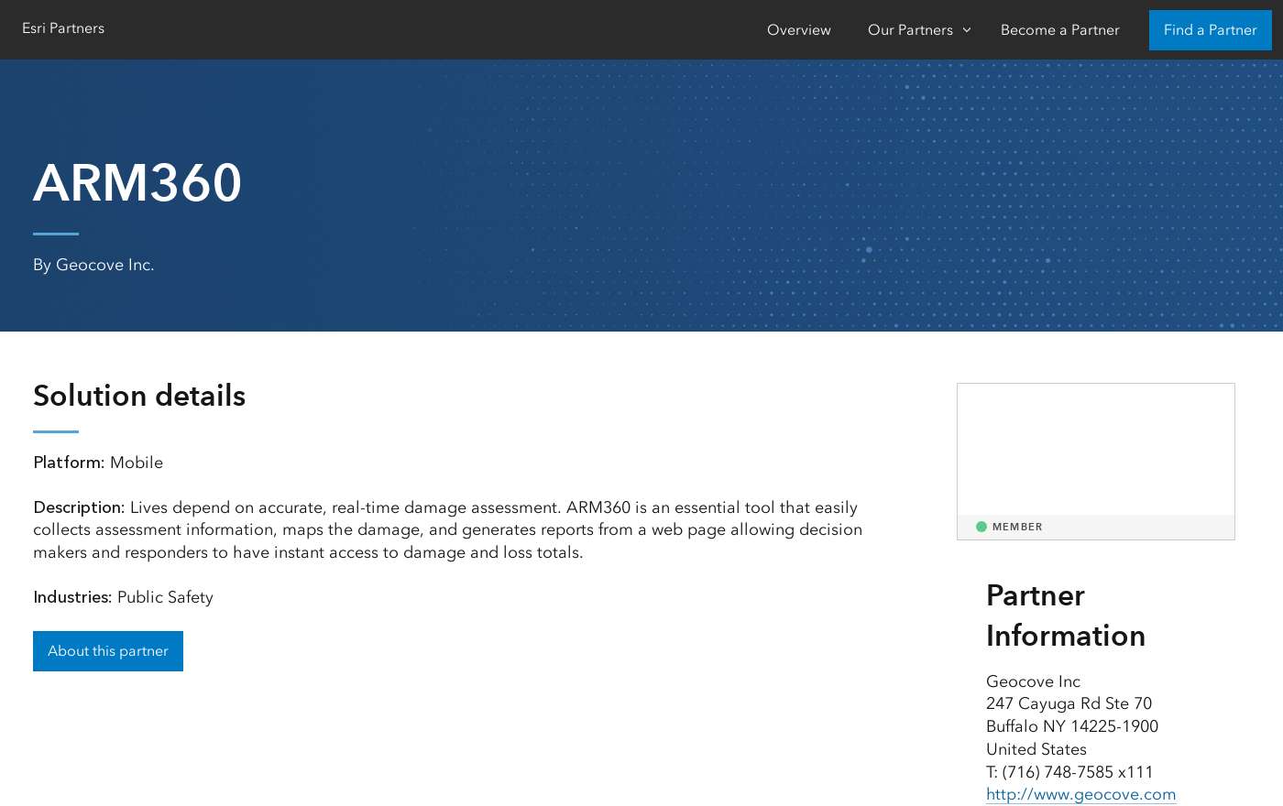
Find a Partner (1210, 29)
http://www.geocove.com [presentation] (1082, 794)
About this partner (108, 650)
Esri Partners (63, 28)
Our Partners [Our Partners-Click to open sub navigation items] (910, 29)
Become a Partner (1060, 29)
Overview (799, 29)
